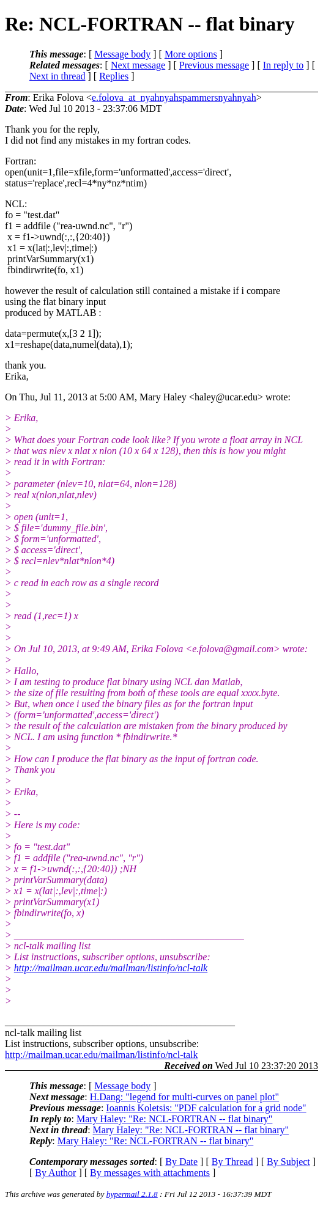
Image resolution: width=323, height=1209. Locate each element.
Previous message (214, 65)
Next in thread (57, 76)
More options (191, 54)
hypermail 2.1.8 (132, 1194)
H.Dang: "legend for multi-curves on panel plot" (184, 1097)
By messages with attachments (150, 1172)
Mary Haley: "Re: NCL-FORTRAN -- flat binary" (174, 1119)
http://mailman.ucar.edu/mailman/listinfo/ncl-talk (110, 968)
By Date (181, 1161)
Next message (138, 65)
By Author (55, 1172)
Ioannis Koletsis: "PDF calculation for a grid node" (206, 1108)
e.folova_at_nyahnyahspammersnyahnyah (174, 97)
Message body (122, 54)
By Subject (288, 1161)
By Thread (232, 1161)
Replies (113, 76)
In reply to (283, 65)
